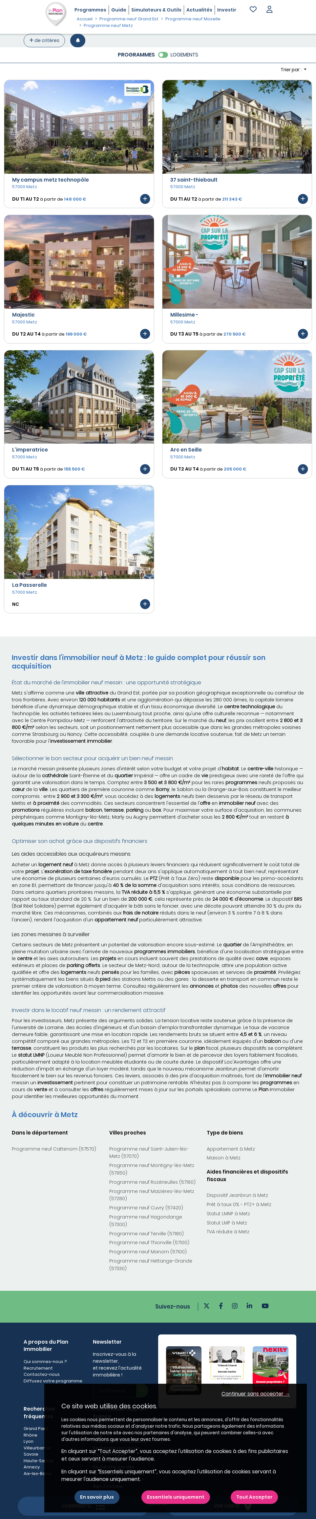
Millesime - (184, 314)
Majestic (23, 314)
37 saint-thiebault (194, 179)
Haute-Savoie (39, 1461)
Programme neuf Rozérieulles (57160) (152, 1182)
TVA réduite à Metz (228, 1231)
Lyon (28, 1441)
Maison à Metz (224, 1158)
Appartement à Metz (231, 1149)
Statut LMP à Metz (227, 1223)
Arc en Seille (186, 449)
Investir (226, 10)
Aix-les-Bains (38, 1473)
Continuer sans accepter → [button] (255, 1393)
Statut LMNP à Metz (228, 1213)
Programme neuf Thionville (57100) (149, 1242)
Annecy (32, 1467)
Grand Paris (36, 1428)
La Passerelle (29, 585)
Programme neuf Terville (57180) (146, 1233)
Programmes (90, 10)
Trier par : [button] (292, 69)
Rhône (30, 1435)
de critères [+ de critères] (44, 40)
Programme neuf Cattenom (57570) (54, 1149)
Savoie (31, 1454)
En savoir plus (97, 1497)
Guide (118, 10)
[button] (269, 10)
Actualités (199, 10)
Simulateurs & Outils (156, 10)
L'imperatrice (30, 449)
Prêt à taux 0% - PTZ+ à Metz (239, 1204)
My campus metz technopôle (50, 179)
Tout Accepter (254, 1497)
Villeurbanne (37, 1448)
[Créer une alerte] (77, 40)
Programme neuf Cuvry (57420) (146, 1207)
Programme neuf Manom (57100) (148, 1251)
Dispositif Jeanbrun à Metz (237, 1195)
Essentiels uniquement (175, 1497)
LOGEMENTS (184, 54)
